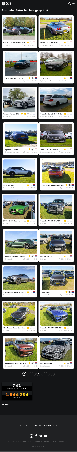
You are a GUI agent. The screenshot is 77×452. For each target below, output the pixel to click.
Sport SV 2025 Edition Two (25, 363)
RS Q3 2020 (48, 256)
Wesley (7, 116)
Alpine (7, 150)
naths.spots (46, 366)
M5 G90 (47, 78)
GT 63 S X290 (57, 328)
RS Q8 (48, 292)
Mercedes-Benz (46, 114)
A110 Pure (14, 150)
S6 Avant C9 (48, 363)
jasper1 (44, 223)
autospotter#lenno (13, 152)
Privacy (63, 441)
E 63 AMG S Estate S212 (61, 114)
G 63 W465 (56, 221)
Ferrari (42, 43)
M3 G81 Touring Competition (19, 221)
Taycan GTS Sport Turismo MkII (23, 256)
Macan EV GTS (17, 78)
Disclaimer (38, 446)
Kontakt (37, 425)
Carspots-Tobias (47, 45)
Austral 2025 (14, 114)
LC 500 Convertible (52, 150)
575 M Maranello (52, 43)
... (47, 374)
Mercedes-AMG (46, 221)
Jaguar (5, 43)
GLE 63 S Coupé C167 (23, 292)
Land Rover (46, 185)
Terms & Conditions (44, 441)
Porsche (8, 78)
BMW (42, 78)
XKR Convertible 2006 (16, 43)
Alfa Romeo (7, 328)
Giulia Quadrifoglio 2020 (21, 328)
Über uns (24, 425)
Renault (6, 114)
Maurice (7, 45)
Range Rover (10, 363)
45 (52, 374)
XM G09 (11, 185)
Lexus (42, 150)
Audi (42, 256)
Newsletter (51, 425)
